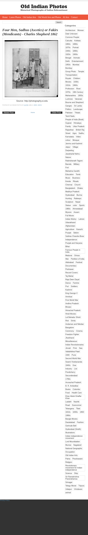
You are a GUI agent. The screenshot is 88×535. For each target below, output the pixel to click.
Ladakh (68, 402)
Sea (80, 348)
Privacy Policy (5, 500)
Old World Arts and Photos (49, 17)
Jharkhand (69, 338)
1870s (68, 47)
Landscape (77, 109)
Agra (74, 133)
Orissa (77, 255)
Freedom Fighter (72, 334)
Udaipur (68, 489)
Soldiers (74, 286)
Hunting (68, 198)
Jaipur (67, 147)
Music (67, 178)
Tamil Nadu (70, 116)
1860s (35, 105)
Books (68, 389)
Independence (71, 240)
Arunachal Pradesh (73, 382)
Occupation (70, 452)
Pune (74, 355)
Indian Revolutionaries (74, 345)
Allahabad (69, 262)
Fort (67, 168)
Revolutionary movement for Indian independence (73, 468)
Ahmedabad (78, 209)
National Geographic (73, 448)
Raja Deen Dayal (72, 280)
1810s (68, 412)
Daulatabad (70, 422)
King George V (71, 293)
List (75, 369)
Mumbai (76, 65)
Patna (67, 459)
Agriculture (69, 229)
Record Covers (71, 273)
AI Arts (66, 17)
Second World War (73, 358)
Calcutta (68, 41)
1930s (76, 82)
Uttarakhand (70, 222)
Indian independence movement (74, 437)
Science (68, 473)
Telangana (69, 409)
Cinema (79, 331)
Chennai (68, 185)
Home (5, 17)
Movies (68, 82)
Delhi (67, 61)
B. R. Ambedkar (71, 386)
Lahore (81, 219)
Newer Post (9, 113)
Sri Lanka (78, 106)
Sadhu (40, 105)
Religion (68, 462)
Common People (72, 37)
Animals (76, 58)
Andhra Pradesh (72, 304)
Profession (69, 89)
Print (75, 348)
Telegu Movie (70, 486)
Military (76, 164)
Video (78, 137)
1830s (75, 412)
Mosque (76, 140)
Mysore (68, 212)
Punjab (68, 233)
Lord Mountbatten (72, 442)
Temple (81, 72)
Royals (68, 78)
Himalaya (77, 123)
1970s (68, 92)
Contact (74, 17)
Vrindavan (78, 489)
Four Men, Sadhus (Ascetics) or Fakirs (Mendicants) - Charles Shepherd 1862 (30, 32)
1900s (75, 54)
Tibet (78, 409)
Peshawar (69, 269)
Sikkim (76, 233)
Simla (73, 321)
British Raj (80, 130)
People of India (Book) (74, 120)
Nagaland (77, 445)
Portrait (76, 47)
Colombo (76, 389)
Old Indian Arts (29, 17)
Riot (67, 321)
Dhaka (80, 188)
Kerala (68, 181)
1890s (75, 51)
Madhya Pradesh (72, 192)
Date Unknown (71, 34)
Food (67, 393)
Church (77, 185)
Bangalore (69, 328)
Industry (68, 369)
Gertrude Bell (70, 426)
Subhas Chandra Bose (74, 236)
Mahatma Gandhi (72, 171)
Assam (76, 212)
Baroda (68, 164)
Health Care (77, 393)
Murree (68, 445)
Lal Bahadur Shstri (73, 317)
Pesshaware (77, 459)
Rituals (76, 181)
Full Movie (69, 216)
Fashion (80, 422)
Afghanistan (70, 226)
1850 (82, 412)
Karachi (79, 229)
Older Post (56, 113)
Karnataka (69, 137)
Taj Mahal (69, 276)
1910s (68, 85)
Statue (68, 205)
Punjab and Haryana (73, 243)
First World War (71, 300)
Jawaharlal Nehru (72, 154)
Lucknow (69, 99)
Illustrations (70, 433)
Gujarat (68, 123)
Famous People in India (72, 251)
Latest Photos (15, 17)
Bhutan (68, 307)
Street (67, 133)
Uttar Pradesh (78, 126)
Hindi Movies (70, 314)
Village (75, 147)
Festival (79, 262)
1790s (68, 379)
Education (69, 174)
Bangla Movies (71, 419)
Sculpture (69, 202)
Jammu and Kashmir (73, 144)
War (67, 259)
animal (68, 493)
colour (67, 140)
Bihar (67, 246)
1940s (68, 51)
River (78, 89)
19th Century (78, 92)
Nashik (76, 402)
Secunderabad (71, 376)
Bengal (68, 58)
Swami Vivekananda (73, 362)
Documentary (70, 266)
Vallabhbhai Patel (72, 352)
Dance (68, 283)
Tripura (81, 486)
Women (80, 30)
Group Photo (70, 72)
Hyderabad (69, 195)
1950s (68, 65)
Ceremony (69, 331)
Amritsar (68, 297)
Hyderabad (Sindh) (73, 429)
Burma (79, 195)
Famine (76, 283)
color (75, 205)
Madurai (68, 255)
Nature (68, 157)
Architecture (70, 30)
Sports (81, 205)
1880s (75, 44)
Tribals (77, 113)
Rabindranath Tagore (74, 161)
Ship (76, 473)
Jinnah (68, 348)
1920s (68, 54)
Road (67, 405)
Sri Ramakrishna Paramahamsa (72, 478)
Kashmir (68, 290)
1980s (68, 209)
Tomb (78, 174)
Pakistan (69, 113)
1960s (75, 85)
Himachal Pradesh (72, 310)
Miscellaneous (71, 341)
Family (68, 126)
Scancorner (77, 405)
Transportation (71, 75)
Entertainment (77, 61)
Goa (74, 365)
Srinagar (68, 482)
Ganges (68, 106)
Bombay (68, 68)
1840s (68, 365)
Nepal (77, 202)
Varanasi (78, 99)
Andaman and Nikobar (74, 324)
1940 (67, 355)
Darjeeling (69, 150)
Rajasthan (69, 130)
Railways (77, 198)
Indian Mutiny (70, 219)
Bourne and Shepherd (74, 102)
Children (76, 78)
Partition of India (77, 259)
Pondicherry (70, 372)
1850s (80, 96)
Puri (67, 286)
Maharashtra (70, 96)
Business (76, 178)
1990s (68, 415)
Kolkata (77, 41)
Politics (68, 109)
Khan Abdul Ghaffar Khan (73, 397)
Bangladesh (70, 188)
